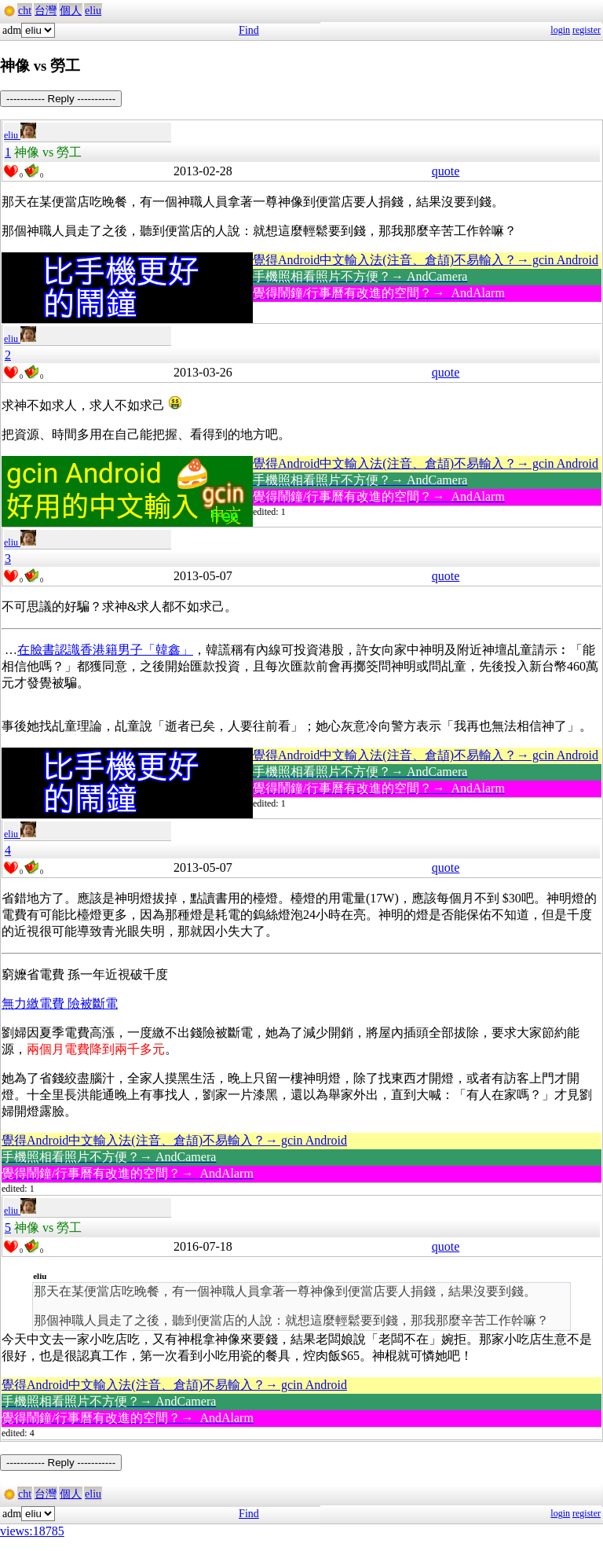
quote (446, 171)
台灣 (46, 11)
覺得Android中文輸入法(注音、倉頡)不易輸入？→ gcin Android (425, 259)
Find (249, 30)
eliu (93, 11)
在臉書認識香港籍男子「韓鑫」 (105, 649)
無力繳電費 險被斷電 (60, 1003)
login (560, 29)
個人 (71, 11)
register (586, 29)
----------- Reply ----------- (60, 99)
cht (24, 11)
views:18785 (32, 1531)
